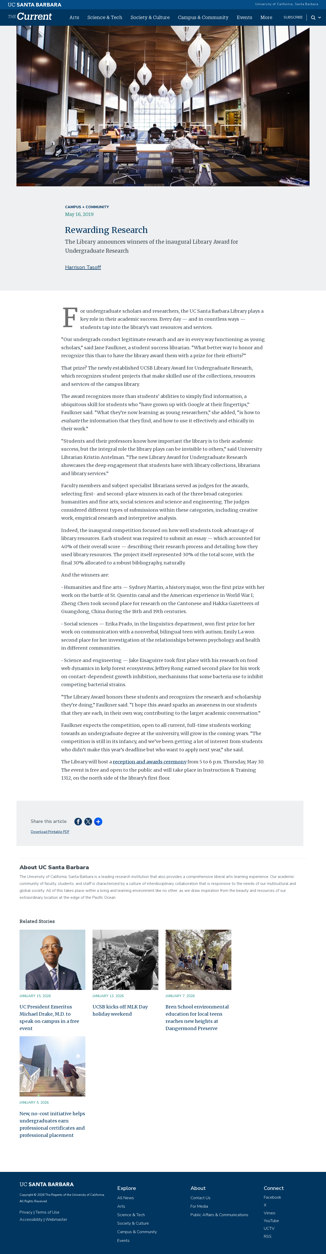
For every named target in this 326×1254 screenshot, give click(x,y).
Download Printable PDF (50, 831)
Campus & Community (203, 17)
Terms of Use (47, 1212)
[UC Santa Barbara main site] (35, 3)
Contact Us (201, 1198)
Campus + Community (87, 207)
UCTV (269, 1228)
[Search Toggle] (316, 17)
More (266, 17)
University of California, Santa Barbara (286, 4)
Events (244, 17)
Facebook (272, 1197)
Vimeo (269, 1213)
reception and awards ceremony (149, 762)
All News (125, 1198)
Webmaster (56, 1219)
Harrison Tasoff (83, 267)
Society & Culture (150, 17)
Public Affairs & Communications (219, 1215)
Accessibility (31, 1219)
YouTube (271, 1221)
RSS (267, 1236)
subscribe (293, 17)
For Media (199, 1206)
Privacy (26, 1212)
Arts (74, 17)
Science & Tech (104, 17)
